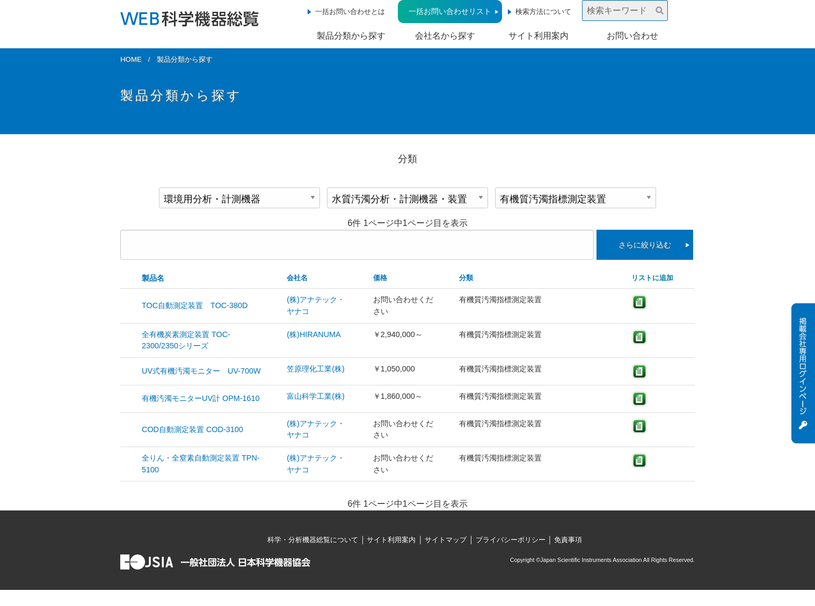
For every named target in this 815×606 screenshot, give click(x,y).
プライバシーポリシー (510, 540)
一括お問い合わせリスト (450, 11)
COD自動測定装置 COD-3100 (192, 429)
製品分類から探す (351, 35)
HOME (131, 59)
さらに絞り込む (644, 244)
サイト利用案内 (538, 35)
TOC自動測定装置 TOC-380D (195, 305)
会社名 (297, 278)
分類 (466, 278)
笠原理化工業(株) (316, 368)
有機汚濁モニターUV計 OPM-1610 (201, 398)
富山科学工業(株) (316, 396)
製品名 (153, 278)
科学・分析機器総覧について (312, 540)
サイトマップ (446, 540)
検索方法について (543, 12)
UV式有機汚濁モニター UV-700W (201, 371)
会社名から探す (445, 35)
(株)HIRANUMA (313, 334)
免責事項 (568, 540)
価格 (380, 278)
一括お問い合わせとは (350, 12)
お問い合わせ (632, 35)
